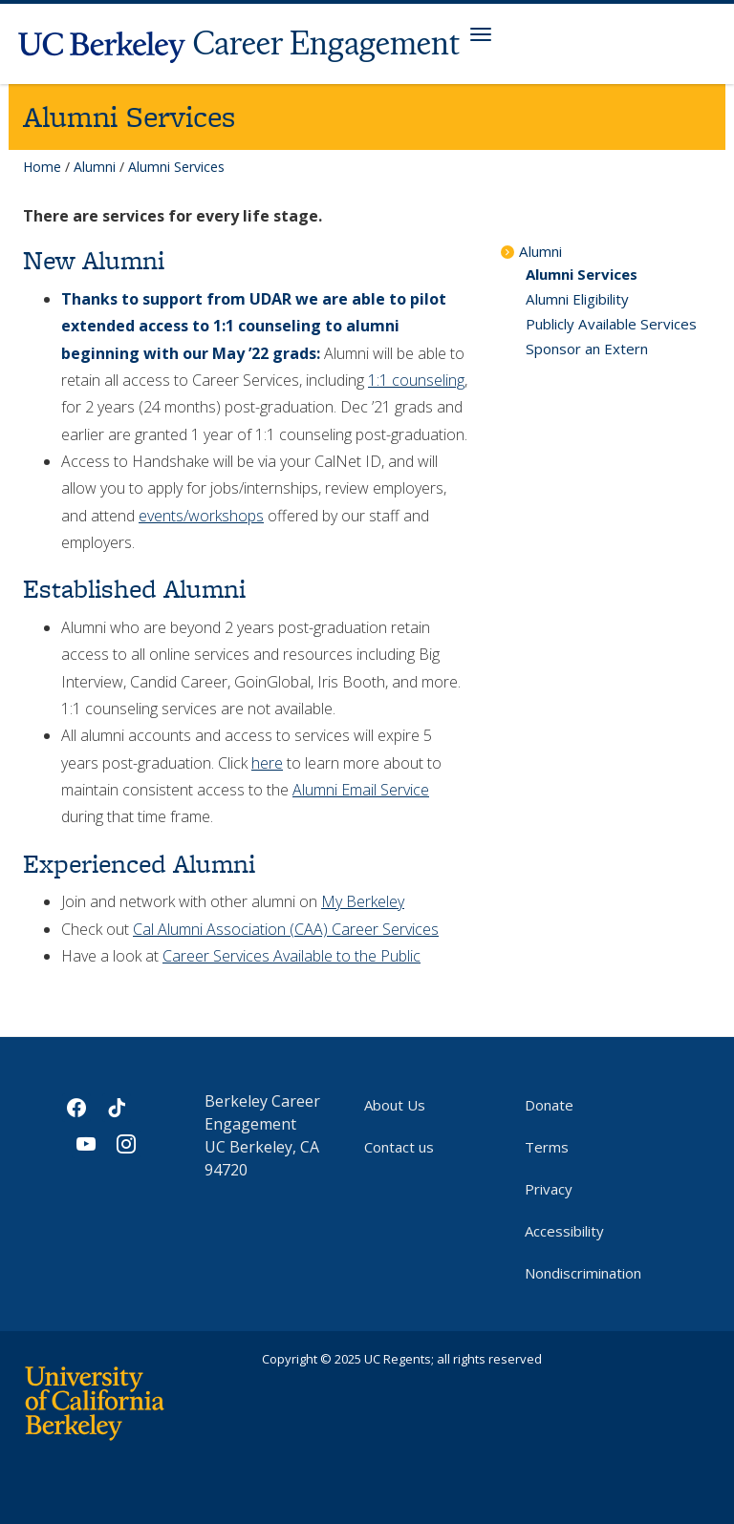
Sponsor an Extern (587, 348)
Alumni (95, 167)
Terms (547, 1146)
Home (42, 167)
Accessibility (564, 1230)
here (267, 762)
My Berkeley (362, 901)
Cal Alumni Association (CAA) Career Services (286, 929)
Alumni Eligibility (577, 298)
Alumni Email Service (360, 789)
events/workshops (201, 515)
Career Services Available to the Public (291, 955)
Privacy (548, 1188)
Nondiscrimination (583, 1272)
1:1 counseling (416, 380)
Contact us (399, 1146)
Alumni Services (581, 274)
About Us (394, 1104)
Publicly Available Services (611, 323)
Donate (549, 1104)
